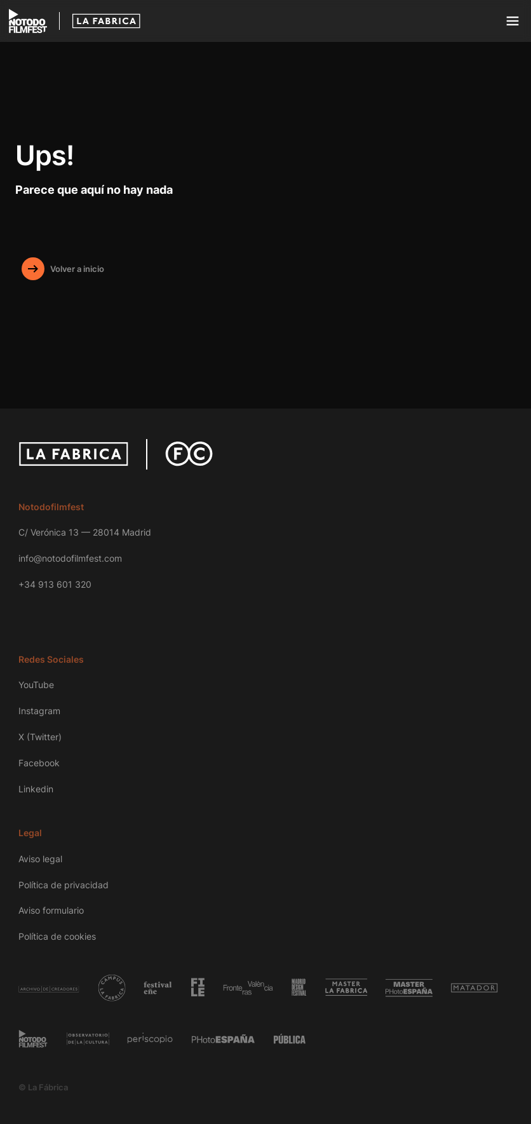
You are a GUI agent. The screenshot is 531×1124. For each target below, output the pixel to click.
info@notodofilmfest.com (70, 558)
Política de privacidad (63, 884)
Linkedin (35, 788)
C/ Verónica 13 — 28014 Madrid (84, 532)
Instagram (39, 710)
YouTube (36, 684)
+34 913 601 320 (54, 584)
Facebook (39, 762)
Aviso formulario (51, 910)
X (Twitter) (40, 736)
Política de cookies (57, 936)
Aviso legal (40, 858)
